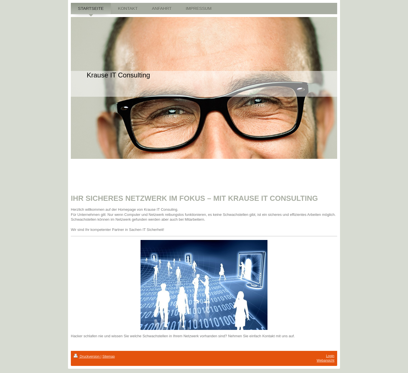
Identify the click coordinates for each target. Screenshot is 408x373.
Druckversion (87, 357)
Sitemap (108, 357)
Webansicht (325, 361)
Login (330, 356)
